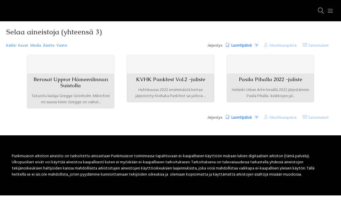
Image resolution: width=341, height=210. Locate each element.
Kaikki (11, 45)
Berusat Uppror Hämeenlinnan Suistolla (71, 82)
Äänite (49, 45)
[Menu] (330, 10)
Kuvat (23, 45)
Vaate (61, 45)
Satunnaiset (318, 45)
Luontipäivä (242, 45)
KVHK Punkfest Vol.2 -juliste (170, 79)
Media (35, 45)
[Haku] (321, 10)
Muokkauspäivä (283, 45)
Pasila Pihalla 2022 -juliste (270, 79)
